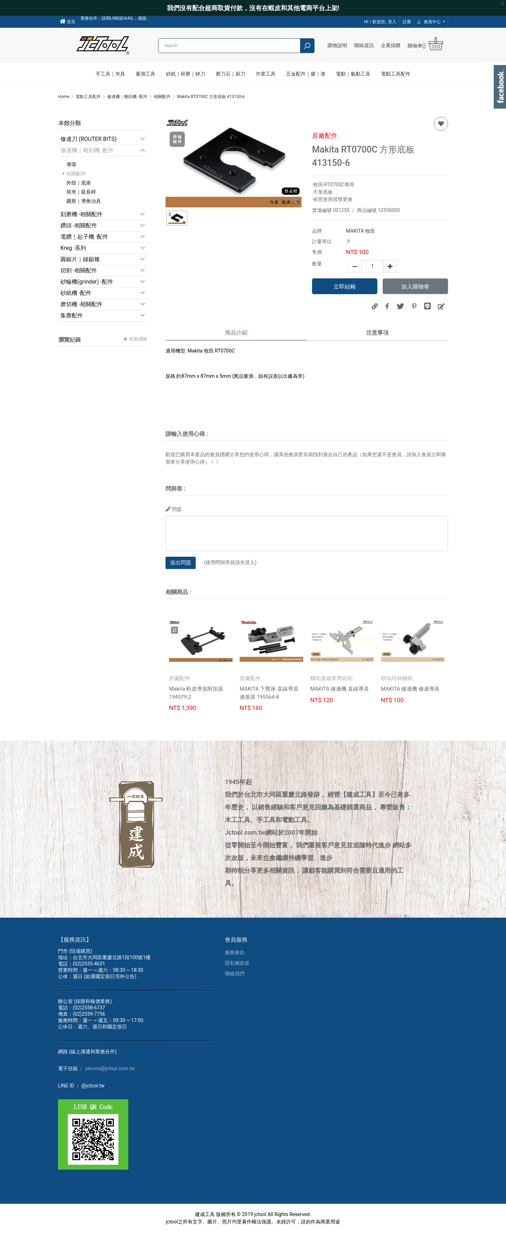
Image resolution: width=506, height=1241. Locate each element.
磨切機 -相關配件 (81, 313)
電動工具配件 (395, 74)
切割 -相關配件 (78, 279)
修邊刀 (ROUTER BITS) (88, 147)
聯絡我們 (235, 982)
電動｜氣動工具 (353, 74)
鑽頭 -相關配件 (78, 234)
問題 (174, 518)
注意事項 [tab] (377, 341)
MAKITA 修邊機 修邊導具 (412, 697)
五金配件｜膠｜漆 (305, 74)
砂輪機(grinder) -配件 (86, 290)
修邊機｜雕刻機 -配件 (87, 159)
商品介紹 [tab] (236, 341)
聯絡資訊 (364, 45)
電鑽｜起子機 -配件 (84, 245)
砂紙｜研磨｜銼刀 (185, 74)
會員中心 (429, 21)
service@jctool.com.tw (110, 1077)
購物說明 (337, 45)
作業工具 (265, 74)
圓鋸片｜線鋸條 (80, 268)
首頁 (67, 21)
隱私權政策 (237, 971)
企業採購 (391, 45)
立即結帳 (344, 295)
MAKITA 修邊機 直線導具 (341, 697)
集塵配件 (71, 324)
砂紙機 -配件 (75, 301)
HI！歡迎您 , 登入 (380, 21)
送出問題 (180, 571)
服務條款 (235, 961)
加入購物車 (415, 295)
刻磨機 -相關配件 (81, 223)
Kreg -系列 (73, 256)
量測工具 (145, 74)
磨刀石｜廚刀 (230, 74)
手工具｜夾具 (110, 74)
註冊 (407, 21)
